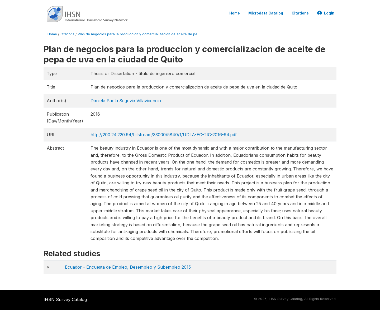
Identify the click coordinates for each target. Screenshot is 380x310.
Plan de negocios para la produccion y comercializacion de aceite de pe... (139, 34)
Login (325, 13)
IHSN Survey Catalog (65, 299)
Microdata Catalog (265, 13)
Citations (300, 13)
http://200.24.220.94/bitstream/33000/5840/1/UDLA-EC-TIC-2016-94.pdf (164, 134)
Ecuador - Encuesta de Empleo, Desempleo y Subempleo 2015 (128, 267)
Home (234, 13)
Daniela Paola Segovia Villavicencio (126, 100)
